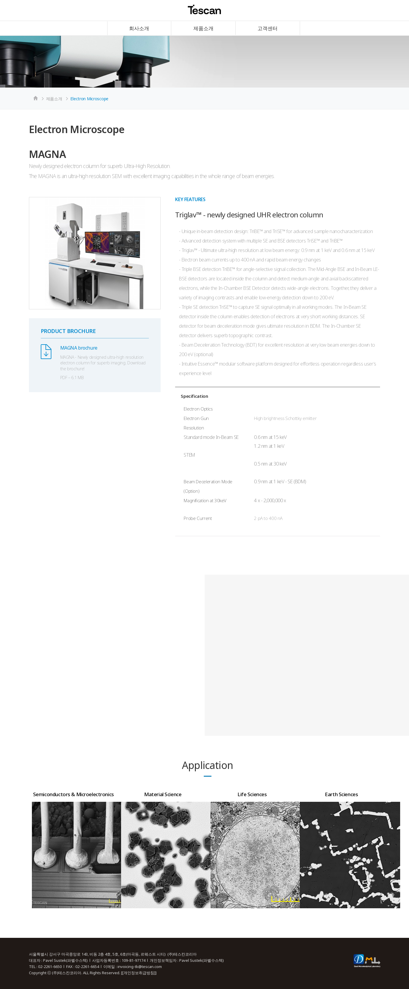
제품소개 (203, 28)
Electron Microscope (89, 98)
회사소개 (139, 28)
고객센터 (268, 28)
